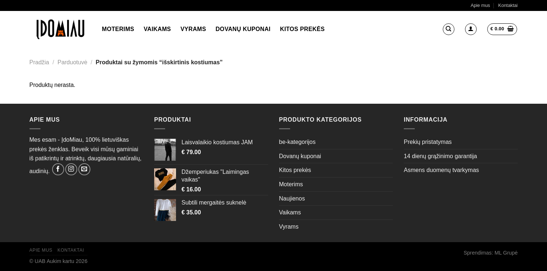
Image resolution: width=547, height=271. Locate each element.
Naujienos (292, 198)
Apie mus (480, 5)
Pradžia (39, 62)
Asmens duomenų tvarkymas (441, 170)
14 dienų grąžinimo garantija (440, 156)
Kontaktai (507, 5)
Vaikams (157, 29)
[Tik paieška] (448, 29)
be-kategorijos (297, 142)
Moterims (118, 29)
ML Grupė (506, 253)
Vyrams (193, 29)
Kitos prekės (302, 29)
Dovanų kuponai (243, 29)
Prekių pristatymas (428, 142)
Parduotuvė (72, 62)
